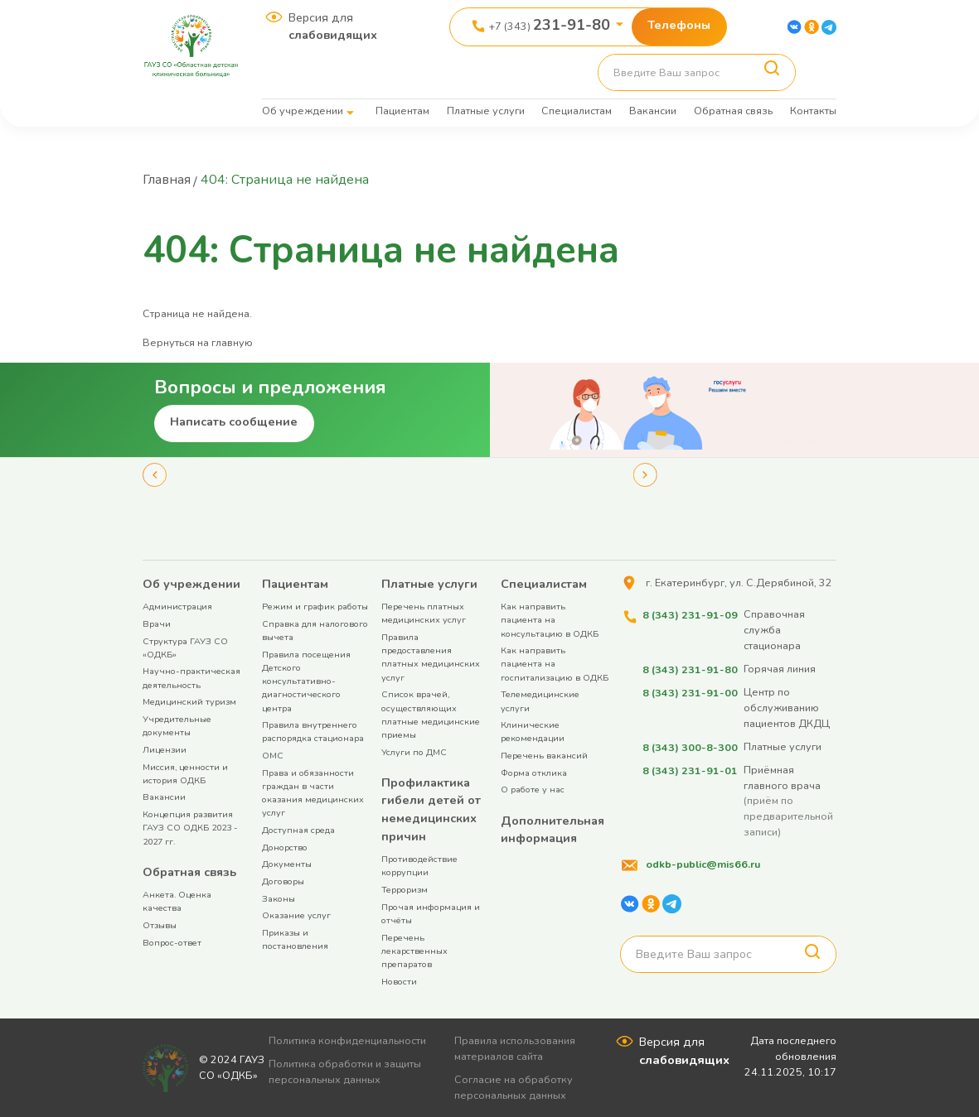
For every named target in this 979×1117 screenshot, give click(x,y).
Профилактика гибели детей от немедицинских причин (431, 808)
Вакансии (652, 111)
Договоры (283, 880)
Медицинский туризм (189, 701)
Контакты (813, 111)
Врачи (157, 623)
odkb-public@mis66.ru (702, 862)
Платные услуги (486, 111)
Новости (399, 981)
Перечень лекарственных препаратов (414, 950)
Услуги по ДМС (414, 751)
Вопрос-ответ (172, 942)
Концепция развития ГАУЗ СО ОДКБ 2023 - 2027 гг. (190, 826)
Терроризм (404, 889)
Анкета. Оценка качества (177, 900)
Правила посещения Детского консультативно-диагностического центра (306, 681)
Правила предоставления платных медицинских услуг (430, 656)
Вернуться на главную (198, 342)
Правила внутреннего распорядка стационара (313, 731)
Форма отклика (534, 772)
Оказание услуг (296, 914)
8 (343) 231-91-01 (689, 768)
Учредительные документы (177, 725)
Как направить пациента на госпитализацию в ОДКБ (554, 662)
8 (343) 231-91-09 (689, 613)
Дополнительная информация (552, 828)
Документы (287, 863)
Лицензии (165, 749)
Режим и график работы (315, 605)
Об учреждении (302, 111)
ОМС (273, 755)
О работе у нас (533, 788)
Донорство (285, 846)
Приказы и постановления (295, 938)
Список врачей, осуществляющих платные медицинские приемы (430, 713)
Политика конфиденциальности (348, 1040)
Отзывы (160, 924)
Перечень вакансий (544, 755)
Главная (167, 180)
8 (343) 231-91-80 (689, 668)
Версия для (332, 26)
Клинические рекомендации (533, 731)
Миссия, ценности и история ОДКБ (185, 773)
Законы (278, 898)
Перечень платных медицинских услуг (423, 612)
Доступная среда (298, 829)
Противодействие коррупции (419, 865)
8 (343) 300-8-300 (689, 746)
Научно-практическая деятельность (191, 677)
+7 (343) (549, 25)
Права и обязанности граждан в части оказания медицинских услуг (313, 792)
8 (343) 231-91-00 (689, 691)
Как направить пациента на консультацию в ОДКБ (550, 618)
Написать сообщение (234, 420)
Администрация (177, 605)
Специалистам (576, 111)
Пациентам (402, 111)
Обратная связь (733, 111)
